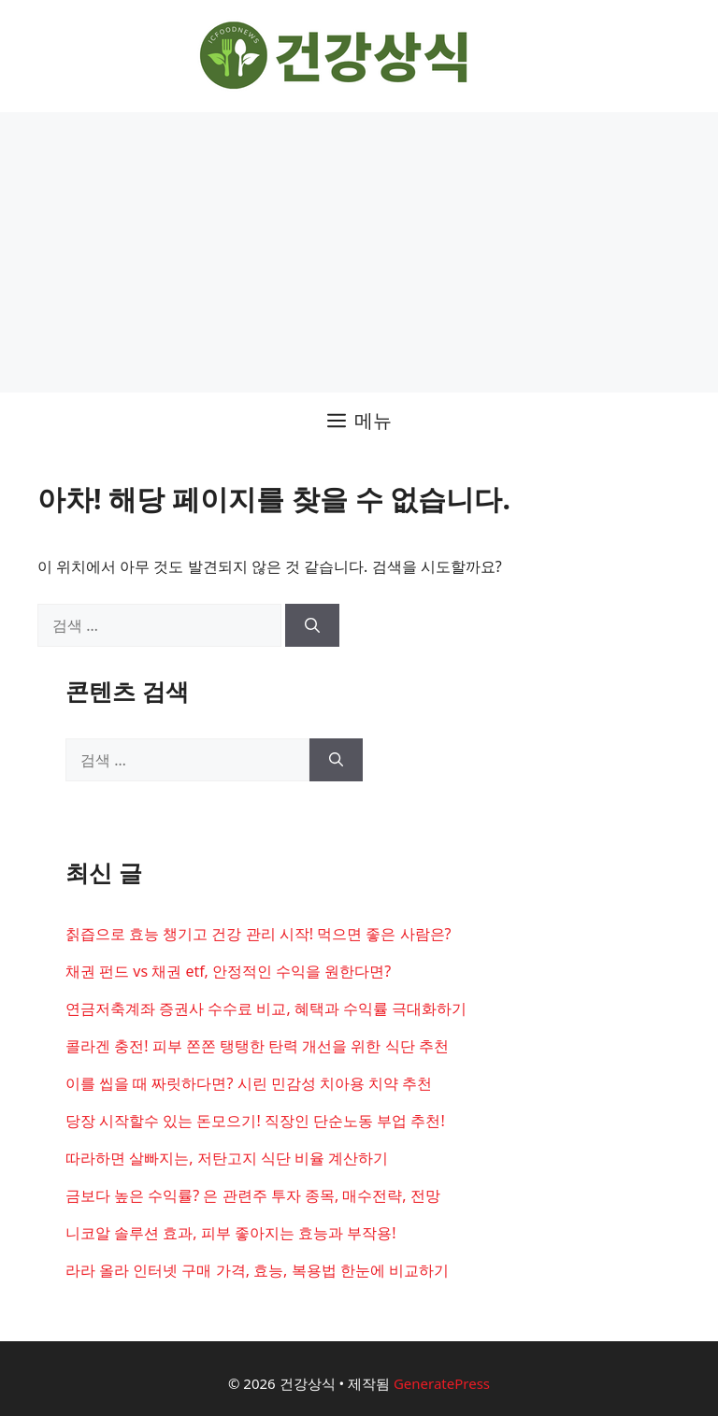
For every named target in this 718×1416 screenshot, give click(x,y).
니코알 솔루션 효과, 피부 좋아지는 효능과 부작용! (230, 1233)
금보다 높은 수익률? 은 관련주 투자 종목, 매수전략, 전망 (252, 1195)
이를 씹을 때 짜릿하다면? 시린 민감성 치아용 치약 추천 (248, 1083)
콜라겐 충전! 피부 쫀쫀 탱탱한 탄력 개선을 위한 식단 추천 (257, 1046)
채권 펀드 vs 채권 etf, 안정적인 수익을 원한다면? (228, 971)
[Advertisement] (359, 252)
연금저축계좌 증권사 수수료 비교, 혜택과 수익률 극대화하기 (266, 1008)
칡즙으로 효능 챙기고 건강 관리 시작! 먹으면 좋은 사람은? (258, 933)
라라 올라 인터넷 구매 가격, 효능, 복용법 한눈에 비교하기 (257, 1270)
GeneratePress (442, 1383)
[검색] (312, 625)
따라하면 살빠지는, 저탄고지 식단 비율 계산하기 (226, 1158)
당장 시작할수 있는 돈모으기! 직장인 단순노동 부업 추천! (255, 1120)
